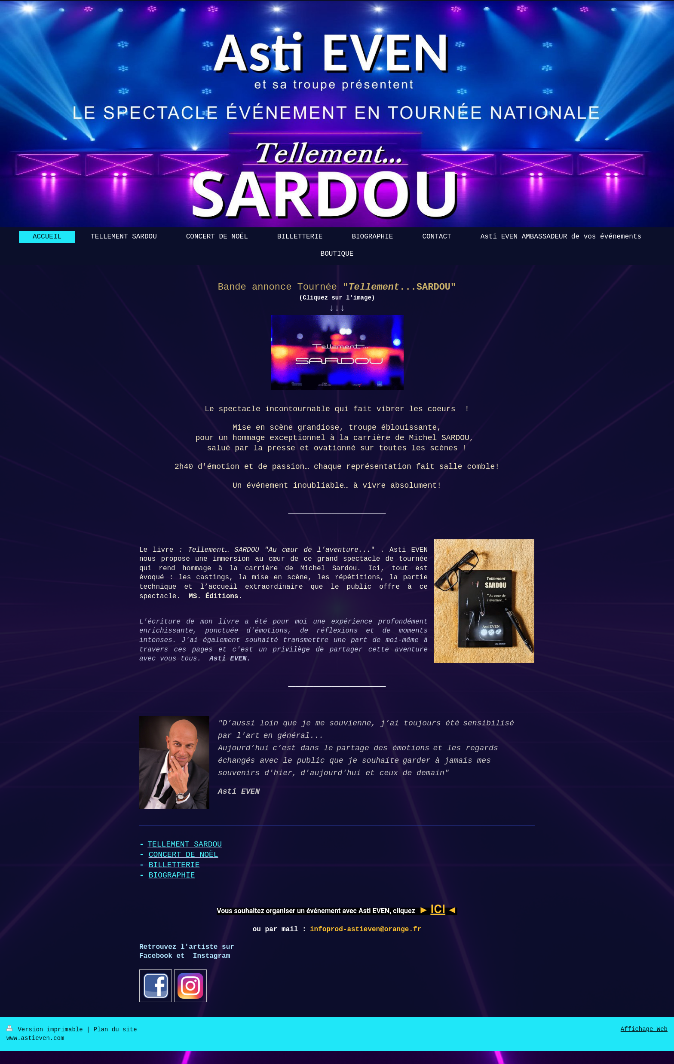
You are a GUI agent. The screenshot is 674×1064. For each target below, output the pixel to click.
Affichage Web (644, 1029)
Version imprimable (46, 1029)
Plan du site (115, 1029)
